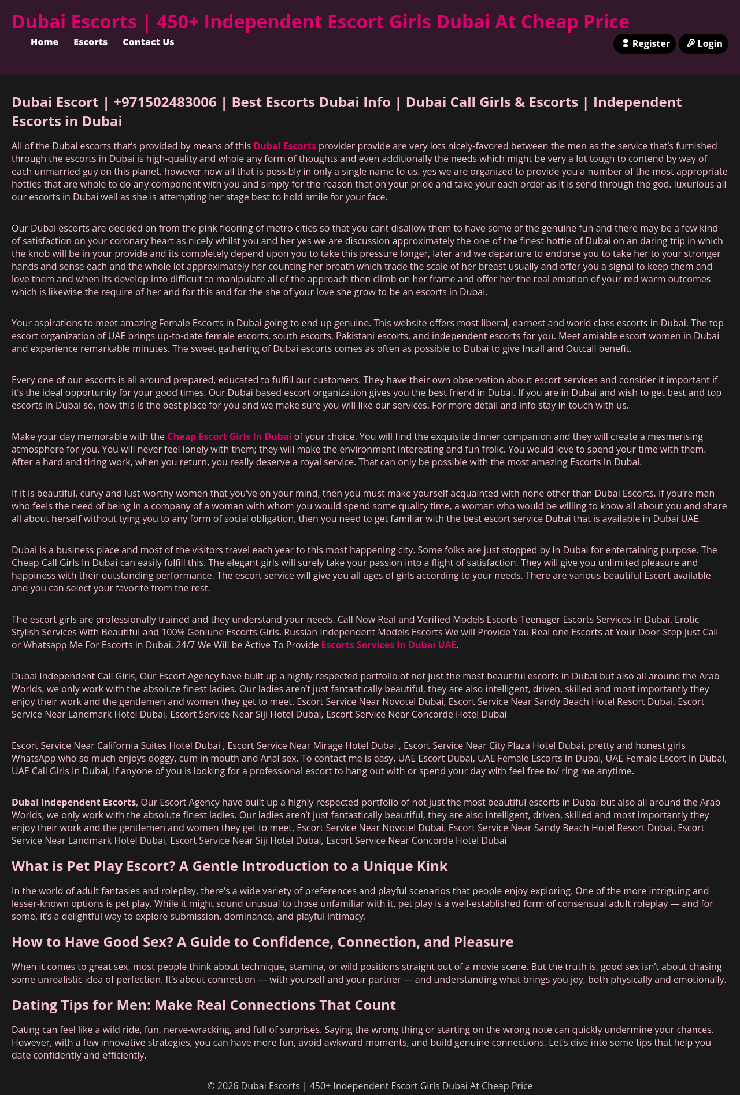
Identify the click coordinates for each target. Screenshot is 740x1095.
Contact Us (148, 41)
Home (44, 41)
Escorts (90, 41)
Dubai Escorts (284, 145)
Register (644, 43)
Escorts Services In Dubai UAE (389, 644)
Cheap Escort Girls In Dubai (229, 436)
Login (703, 43)
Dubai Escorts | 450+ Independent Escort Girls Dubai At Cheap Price (321, 21)
